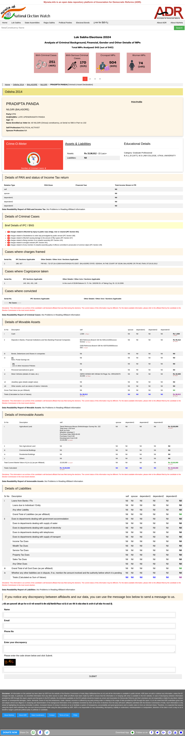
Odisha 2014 (18, 84)
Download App (122, 732)
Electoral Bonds (83, 22)
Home (4, 22)
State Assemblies (32, 22)
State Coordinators (37, 715)
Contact (51, 715)
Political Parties (65, 22)
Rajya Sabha (49, 22)
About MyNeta (177, 22)
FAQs (75, 715)
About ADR (161, 22)
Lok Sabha (16, 22)
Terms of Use (64, 715)
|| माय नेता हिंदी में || (101, 22)
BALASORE (32, 84)
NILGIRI (43, 84)
